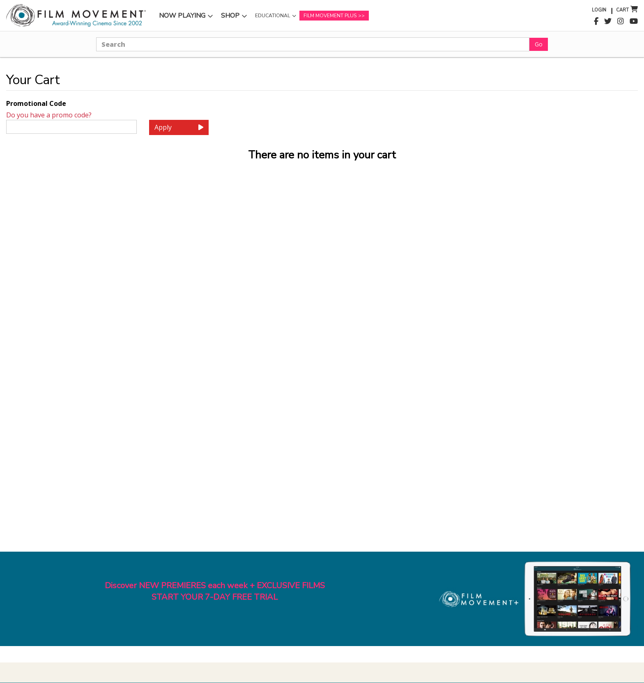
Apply (178, 127)
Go (539, 44)
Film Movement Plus (330, 15)
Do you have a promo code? (49, 114)
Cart (622, 10)
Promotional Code (36, 103)
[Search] (312, 44)
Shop (230, 15)
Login (599, 10)
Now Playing (182, 15)
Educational (272, 15)
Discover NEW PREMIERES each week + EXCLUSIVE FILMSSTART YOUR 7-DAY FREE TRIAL (215, 591)
